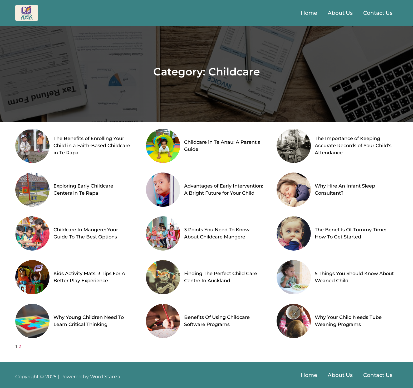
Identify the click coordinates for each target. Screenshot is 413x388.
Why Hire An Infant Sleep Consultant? (345, 189)
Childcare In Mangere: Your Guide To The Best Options (85, 233)
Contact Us (377, 13)
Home (309, 13)
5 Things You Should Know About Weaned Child (354, 277)
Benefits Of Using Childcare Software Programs (217, 320)
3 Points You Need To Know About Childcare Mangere (216, 233)
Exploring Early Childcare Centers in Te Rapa (83, 189)
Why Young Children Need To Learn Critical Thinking (88, 320)
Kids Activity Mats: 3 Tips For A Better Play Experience (89, 277)
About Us (340, 13)
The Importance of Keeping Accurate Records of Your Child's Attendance (353, 146)
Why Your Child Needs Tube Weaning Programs (348, 320)
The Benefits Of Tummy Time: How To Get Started (350, 233)
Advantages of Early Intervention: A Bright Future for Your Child (223, 189)
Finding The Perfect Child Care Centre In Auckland (220, 277)
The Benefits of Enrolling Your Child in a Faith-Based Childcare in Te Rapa (91, 146)
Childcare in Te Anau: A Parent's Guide (222, 145)
